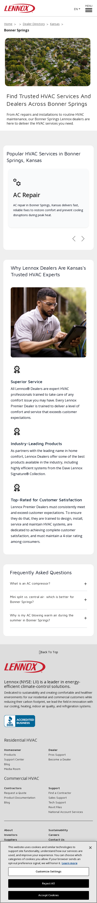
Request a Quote (15, 793)
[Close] (90, 849)
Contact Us (56, 839)
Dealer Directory (34, 24)
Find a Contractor (59, 793)
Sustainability (58, 830)
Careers (53, 834)
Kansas (55, 24)
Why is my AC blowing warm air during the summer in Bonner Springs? (41, 617)
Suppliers (10, 839)
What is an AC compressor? (30, 583)
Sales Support (57, 797)
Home (8, 24)
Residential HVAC (20, 740)
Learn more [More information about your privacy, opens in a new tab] (69, 865)
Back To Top (48, 652)
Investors (10, 834)
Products (10, 754)
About (8, 830)
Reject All (48, 886)
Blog (7, 764)
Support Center (14, 759)
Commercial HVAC (21, 778)
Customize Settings (48, 874)
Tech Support (57, 802)
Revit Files (55, 807)
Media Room (12, 769)
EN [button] (76, 9)
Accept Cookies (48, 897)
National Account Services (65, 812)
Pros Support (57, 754)
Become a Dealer (59, 759)
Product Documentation (19, 797)
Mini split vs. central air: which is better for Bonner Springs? (42, 599)
